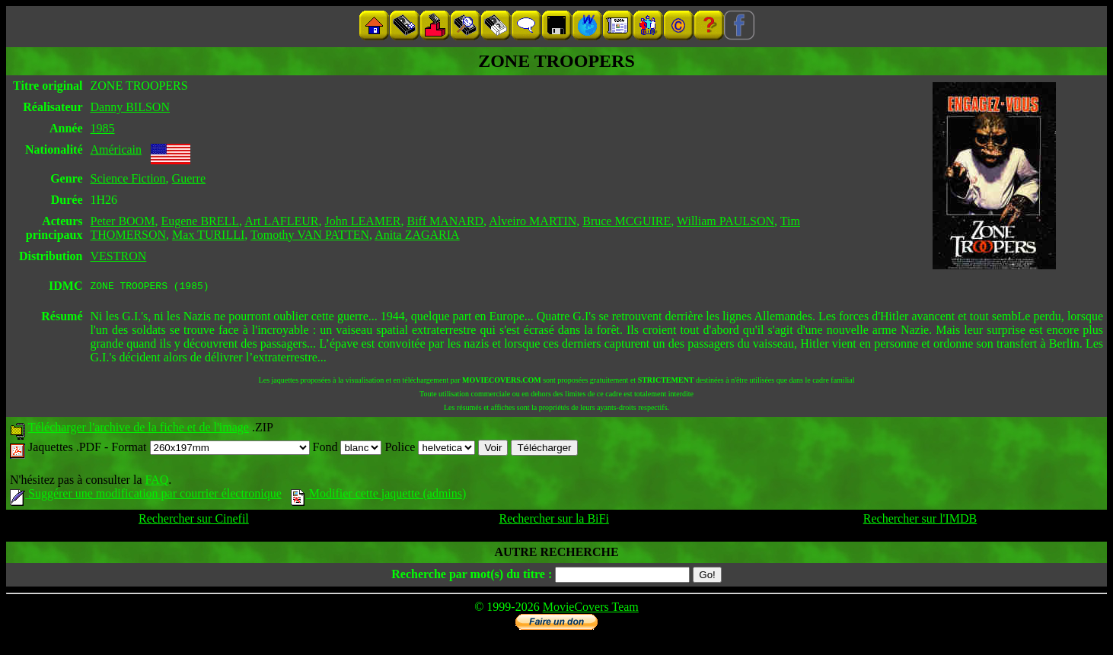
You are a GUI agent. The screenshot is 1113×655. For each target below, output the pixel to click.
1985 (103, 128)
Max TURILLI (208, 234)
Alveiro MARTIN (532, 221)
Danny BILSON (130, 106)
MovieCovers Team (591, 609)
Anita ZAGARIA (417, 234)
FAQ (156, 481)
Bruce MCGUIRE (626, 221)
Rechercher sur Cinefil (194, 520)
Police (429, 449)
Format (210, 449)
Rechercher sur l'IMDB (920, 520)
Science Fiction (128, 178)
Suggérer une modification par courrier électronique (146, 495)
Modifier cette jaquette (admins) (379, 495)
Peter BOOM (123, 221)
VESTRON (119, 256)
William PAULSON (725, 221)
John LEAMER (363, 221)
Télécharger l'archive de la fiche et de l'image (138, 429)
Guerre (189, 178)
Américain (116, 149)
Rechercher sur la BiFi (553, 520)
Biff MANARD (445, 221)
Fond (347, 449)
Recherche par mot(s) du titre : (471, 576)
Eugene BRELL (200, 221)
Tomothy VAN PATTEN (309, 234)
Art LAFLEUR (281, 221)
